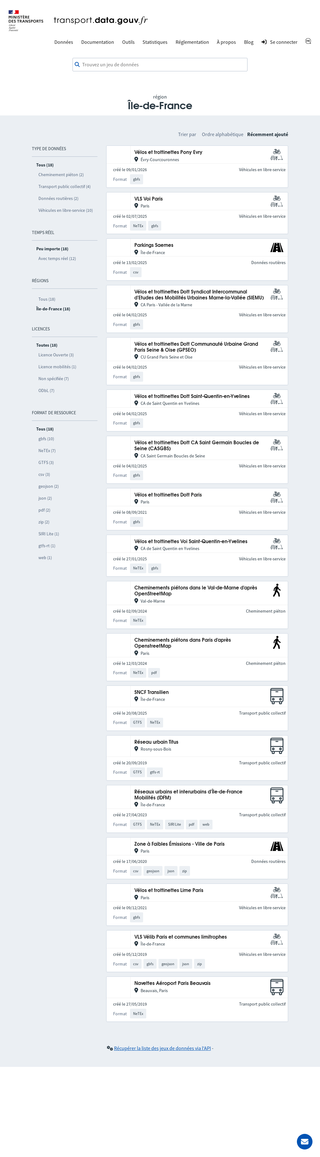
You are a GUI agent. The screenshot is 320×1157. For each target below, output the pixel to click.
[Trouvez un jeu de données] (160, 65)
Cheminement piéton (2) (61, 174)
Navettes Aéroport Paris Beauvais (172, 983)
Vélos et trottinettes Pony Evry (168, 152)
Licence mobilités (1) (57, 367)
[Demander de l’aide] (304, 1141)
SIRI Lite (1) (48, 534)
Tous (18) (46, 299)
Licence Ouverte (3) (56, 355)
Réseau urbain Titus (156, 742)
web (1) (45, 557)
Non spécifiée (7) (53, 378)
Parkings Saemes (153, 245)
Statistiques (155, 42)
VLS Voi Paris (148, 199)
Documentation (97, 42)
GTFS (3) (46, 462)
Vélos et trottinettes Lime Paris (168, 890)
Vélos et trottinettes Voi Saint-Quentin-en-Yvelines (191, 541)
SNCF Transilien (151, 692)
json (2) (45, 498)
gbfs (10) (46, 438)
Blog (248, 42)
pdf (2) (44, 510)
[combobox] (160, 65)
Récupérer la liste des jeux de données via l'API (162, 1048)
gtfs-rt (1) (46, 545)
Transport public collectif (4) (64, 186)
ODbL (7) (46, 390)
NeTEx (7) (47, 450)
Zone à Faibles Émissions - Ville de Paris (179, 844)
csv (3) (44, 474)
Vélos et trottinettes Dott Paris (168, 495)
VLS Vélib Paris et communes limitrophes (180, 937)
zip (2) (43, 522)
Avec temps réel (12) (57, 258)
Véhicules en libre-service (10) (65, 210)
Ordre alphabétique (222, 134)
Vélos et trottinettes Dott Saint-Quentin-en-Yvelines (192, 396)
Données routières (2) (58, 198)
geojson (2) (48, 486)
